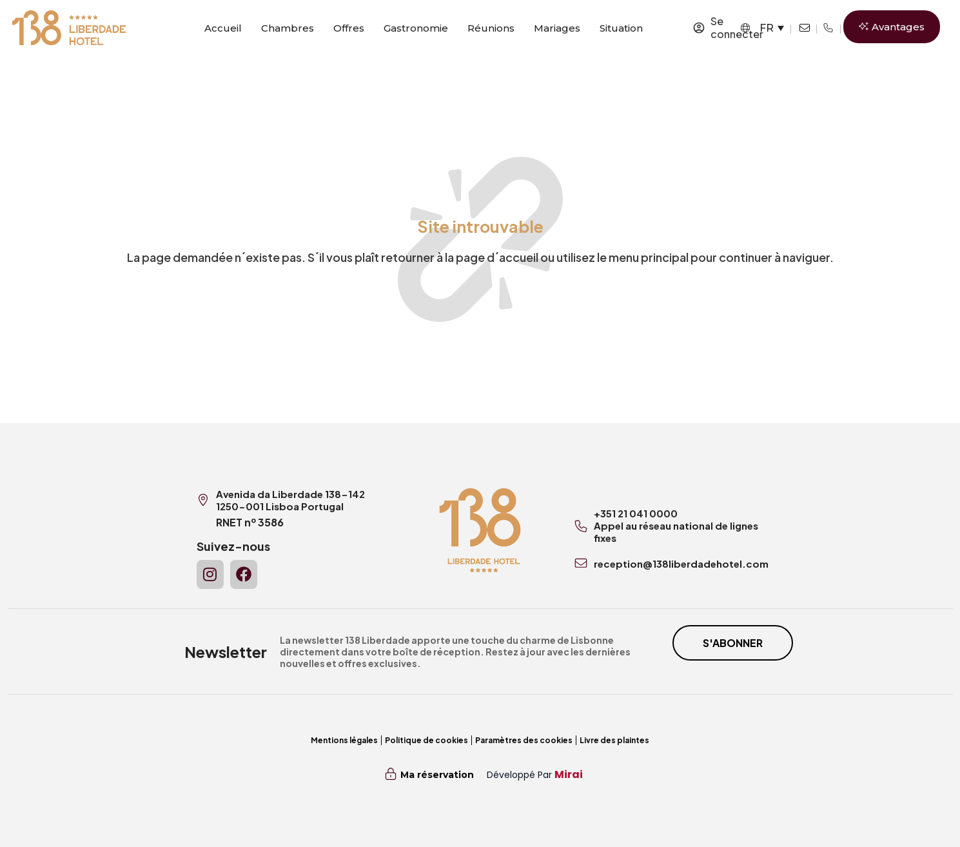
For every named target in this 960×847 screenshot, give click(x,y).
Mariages (557, 28)
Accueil (223, 28)
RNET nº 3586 (250, 522)
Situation (621, 28)
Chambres (287, 28)
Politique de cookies (426, 740)
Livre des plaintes (614, 740)
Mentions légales (344, 740)
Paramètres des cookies (524, 740)
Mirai (568, 774)
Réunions (490, 28)
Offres (348, 28)
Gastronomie (416, 28)
